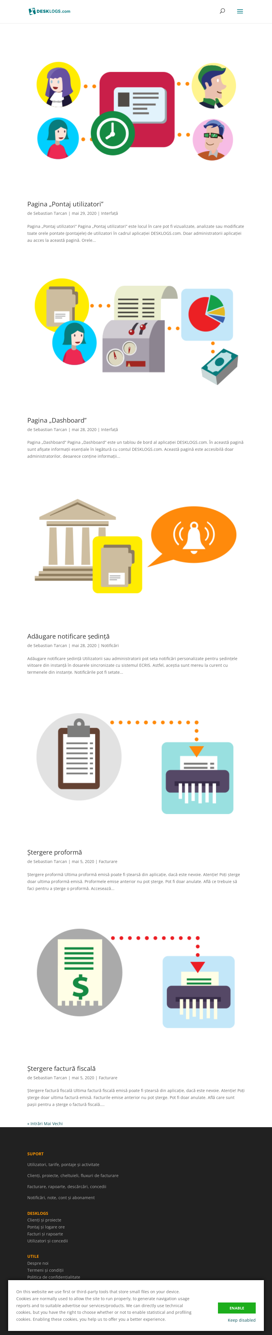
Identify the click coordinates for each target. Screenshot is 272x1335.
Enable (237, 1308)
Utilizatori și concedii (47, 1241)
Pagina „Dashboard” (57, 420)
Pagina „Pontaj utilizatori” (65, 203)
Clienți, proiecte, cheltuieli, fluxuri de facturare (73, 1175)
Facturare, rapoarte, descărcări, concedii (66, 1186)
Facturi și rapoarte (45, 1234)
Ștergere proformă (54, 852)
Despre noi (38, 1263)
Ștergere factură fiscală (61, 1068)
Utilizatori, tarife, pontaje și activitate (63, 1164)
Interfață (109, 213)
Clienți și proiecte (44, 1220)
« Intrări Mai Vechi (45, 1123)
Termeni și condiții (45, 1270)
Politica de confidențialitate (53, 1277)
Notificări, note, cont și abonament (61, 1197)
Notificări (110, 645)
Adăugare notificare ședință (68, 636)
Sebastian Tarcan (50, 213)
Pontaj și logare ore (46, 1227)
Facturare (108, 861)
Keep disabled (242, 1320)
